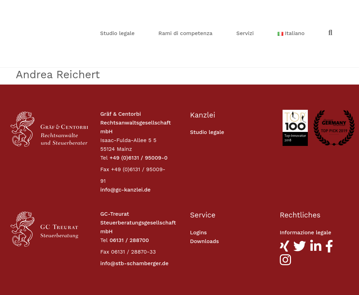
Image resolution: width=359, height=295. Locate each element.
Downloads (204, 193)
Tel (104, 110)
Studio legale (117, 9)
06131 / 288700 (129, 192)
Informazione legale (306, 184)
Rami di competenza (185, 9)
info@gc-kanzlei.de (125, 142)
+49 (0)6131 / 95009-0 (138, 110)
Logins (198, 184)
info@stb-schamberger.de (134, 215)
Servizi (245, 9)
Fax (104, 121)
